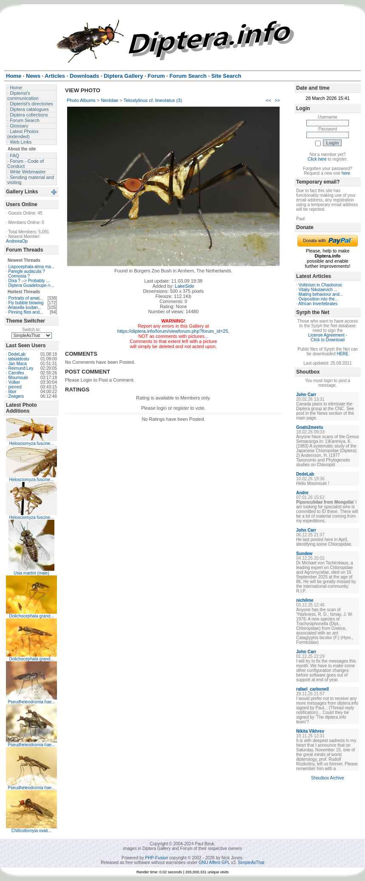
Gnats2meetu (309, 427)
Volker (14, 382)
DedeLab (17, 354)
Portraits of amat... (25, 298)
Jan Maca (17, 363)
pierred (15, 387)
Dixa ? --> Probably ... (29, 280)
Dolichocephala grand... (31, 616)
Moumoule (18, 377)
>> (277, 100)
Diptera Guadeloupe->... (31, 285)
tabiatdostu (18, 359)
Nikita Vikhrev (310, 731)
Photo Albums (81, 100)
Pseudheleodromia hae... (31, 702)
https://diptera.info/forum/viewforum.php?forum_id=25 (172, 331)
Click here (317, 159)
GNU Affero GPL (214, 862)
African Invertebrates (317, 303)
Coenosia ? (19, 276)
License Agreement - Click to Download (327, 337)
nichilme (305, 600)
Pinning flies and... (25, 312)
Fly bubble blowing (26, 302)
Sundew (304, 553)
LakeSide (184, 286)
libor (12, 391)
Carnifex (16, 373)
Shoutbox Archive (327, 778)
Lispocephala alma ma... (31, 266)
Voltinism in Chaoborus (320, 285)
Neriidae (109, 100)
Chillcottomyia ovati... (31, 830)
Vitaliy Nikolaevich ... (318, 289)
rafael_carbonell (312, 689)
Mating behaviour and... (321, 294)
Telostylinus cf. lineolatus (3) (153, 100)
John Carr (306, 394)
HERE (342, 353)
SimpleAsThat (251, 862)
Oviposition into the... (318, 299)
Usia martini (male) (31, 573)
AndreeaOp (17, 241)
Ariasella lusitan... (24, 307)
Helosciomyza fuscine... (31, 443)
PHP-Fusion (156, 858)
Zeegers (16, 396)
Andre (302, 492)
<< (268, 100)
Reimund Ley (21, 368)
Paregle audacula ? (26, 271)
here (346, 173)
